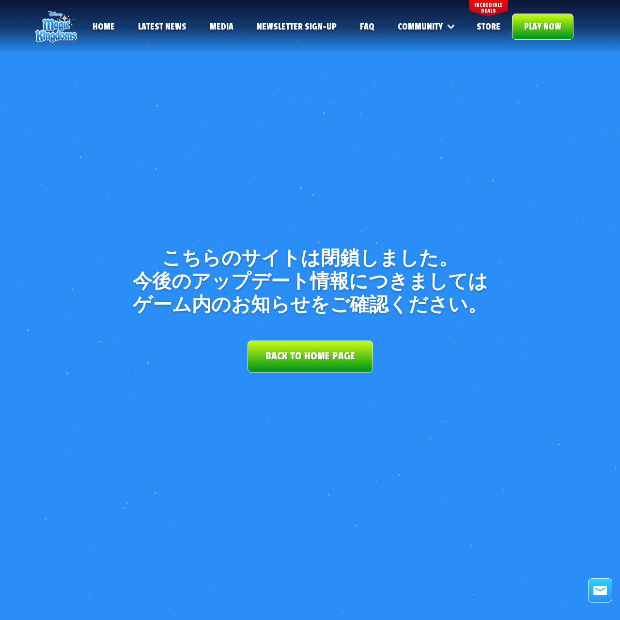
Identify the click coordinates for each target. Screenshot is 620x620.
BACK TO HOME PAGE (310, 356)
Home (104, 26)
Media (221, 26)
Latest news (162, 26)
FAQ (367, 26)
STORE (488, 26)
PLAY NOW (542, 26)
